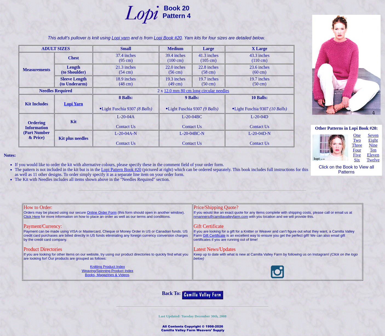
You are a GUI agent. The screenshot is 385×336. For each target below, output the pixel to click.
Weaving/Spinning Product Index (107, 271)
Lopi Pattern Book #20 (121, 169)
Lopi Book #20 (168, 38)
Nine (373, 145)
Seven (373, 135)
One (357, 135)
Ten (373, 150)
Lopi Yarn (73, 104)
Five (357, 155)
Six (357, 160)
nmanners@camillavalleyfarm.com (221, 217)
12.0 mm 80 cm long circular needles (196, 90)
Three (357, 145)
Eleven (373, 155)
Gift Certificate (214, 235)
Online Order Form (101, 212)
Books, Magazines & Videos (107, 275)
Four (357, 150)
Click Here (32, 217)
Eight (373, 140)
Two (357, 140)
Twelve (373, 160)
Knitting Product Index (107, 267)
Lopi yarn (121, 38)
